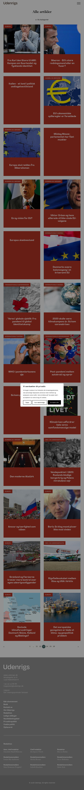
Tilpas (27, 402)
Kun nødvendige (39, 402)
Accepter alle (54, 402)
